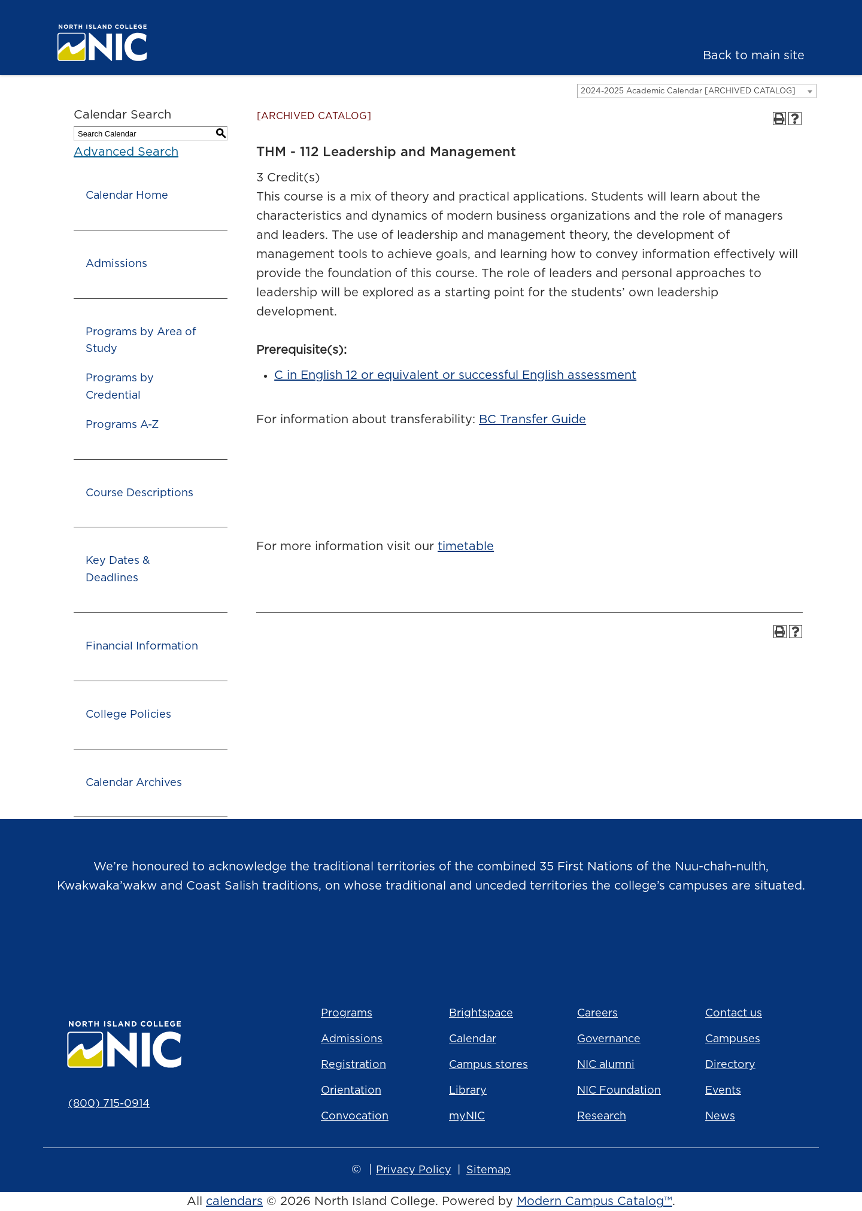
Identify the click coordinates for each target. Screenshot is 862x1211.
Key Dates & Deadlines (118, 570)
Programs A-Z (122, 425)
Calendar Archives (134, 783)
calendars (234, 1201)
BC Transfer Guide (532, 420)
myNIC (467, 1116)
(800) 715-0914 (109, 1103)
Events (723, 1090)
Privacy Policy (413, 1170)
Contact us (733, 1013)
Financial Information (142, 646)
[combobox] (697, 91)
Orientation (351, 1090)
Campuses (732, 1039)
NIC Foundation (619, 1090)
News (720, 1116)
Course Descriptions (139, 493)
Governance (609, 1039)
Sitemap (488, 1170)
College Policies (128, 714)
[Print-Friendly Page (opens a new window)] (779, 118)
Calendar (472, 1039)
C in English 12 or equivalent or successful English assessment (455, 375)
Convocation (354, 1116)
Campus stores (488, 1065)
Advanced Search (126, 152)
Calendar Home (127, 195)
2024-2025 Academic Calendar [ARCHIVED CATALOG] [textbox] (688, 91)
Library (468, 1090)
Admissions (116, 264)
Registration (353, 1065)
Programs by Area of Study (141, 341)
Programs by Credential (120, 387)
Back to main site (754, 56)
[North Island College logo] (135, 43)
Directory (730, 1065)
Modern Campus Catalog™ (594, 1201)
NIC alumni (606, 1065)
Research (601, 1116)
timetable (466, 547)
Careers (597, 1013)
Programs (346, 1013)
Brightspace (481, 1013)
